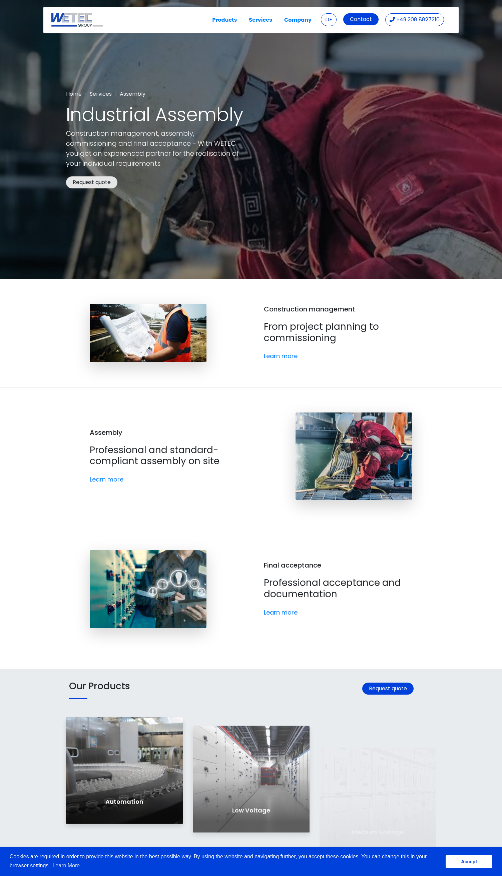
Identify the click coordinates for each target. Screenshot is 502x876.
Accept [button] (469, 861)
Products (224, 20)
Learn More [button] (66, 865)
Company (298, 20)
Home (74, 94)
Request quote (92, 182)
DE (328, 19)
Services (260, 20)
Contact (361, 19)
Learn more (281, 356)
